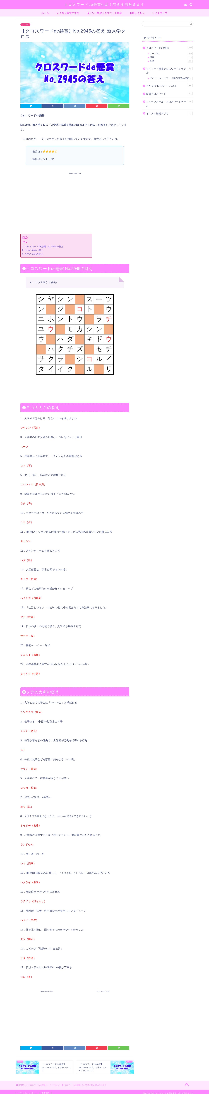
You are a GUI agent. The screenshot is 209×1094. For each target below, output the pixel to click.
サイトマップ (160, 13)
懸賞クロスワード (169, 93)
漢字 (171, 57)
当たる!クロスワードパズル (169, 85)
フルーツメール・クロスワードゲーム (169, 103)
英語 (171, 61)
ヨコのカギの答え (34, 250)
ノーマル (25, 25)
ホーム (45, 13)
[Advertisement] (75, 202)
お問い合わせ (137, 13)
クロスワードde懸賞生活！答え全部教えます (104, 4)
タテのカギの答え (34, 254)
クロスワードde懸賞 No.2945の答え (44, 246)
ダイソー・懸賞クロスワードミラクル (169, 70)
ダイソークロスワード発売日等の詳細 (171, 78)
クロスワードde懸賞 (169, 47)
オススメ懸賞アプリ (68, 13)
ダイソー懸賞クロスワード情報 (104, 13)
